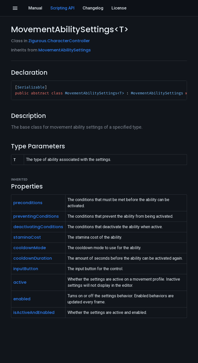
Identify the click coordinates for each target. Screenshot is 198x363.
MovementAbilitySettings (64, 50)
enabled (21, 299)
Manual (35, 8)
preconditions (27, 203)
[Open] (15, 8)
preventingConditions (36, 216)
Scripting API (62, 8)
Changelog (93, 8)
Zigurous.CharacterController (59, 41)
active (19, 282)
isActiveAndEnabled (33, 312)
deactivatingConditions (38, 227)
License (119, 8)
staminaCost (27, 237)
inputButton (25, 269)
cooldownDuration (32, 258)
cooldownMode (29, 248)
